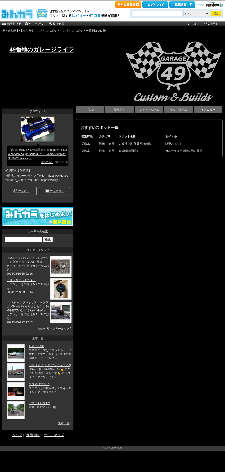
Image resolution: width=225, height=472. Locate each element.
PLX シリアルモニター (21, 280)
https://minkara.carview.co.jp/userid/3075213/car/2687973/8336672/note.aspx (37, 154)
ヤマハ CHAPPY (39, 403)
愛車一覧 (63, 423)
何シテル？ (47, 162)
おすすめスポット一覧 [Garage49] (84, 30)
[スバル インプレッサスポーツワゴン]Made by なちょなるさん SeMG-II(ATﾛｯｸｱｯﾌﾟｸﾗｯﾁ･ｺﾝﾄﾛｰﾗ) (28, 306)
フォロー (21, 191)
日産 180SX (36, 346)
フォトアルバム (149, 109)
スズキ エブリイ (39, 384)
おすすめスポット (48, 30)
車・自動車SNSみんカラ (18, 30)
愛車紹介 (119, 109)
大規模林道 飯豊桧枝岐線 (135, 143)
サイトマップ (54, 435)
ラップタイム (178, 109)
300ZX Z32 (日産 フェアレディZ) (50, 365)
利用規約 (33, 435)
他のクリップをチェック (53, 328)
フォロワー (54, 191)
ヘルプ (200, 4)
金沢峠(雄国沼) (128, 150)
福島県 (85, 143)
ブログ (90, 109)
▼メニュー (208, 109)
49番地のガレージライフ (41, 49)
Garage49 (11, 170)
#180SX (24, 149)
